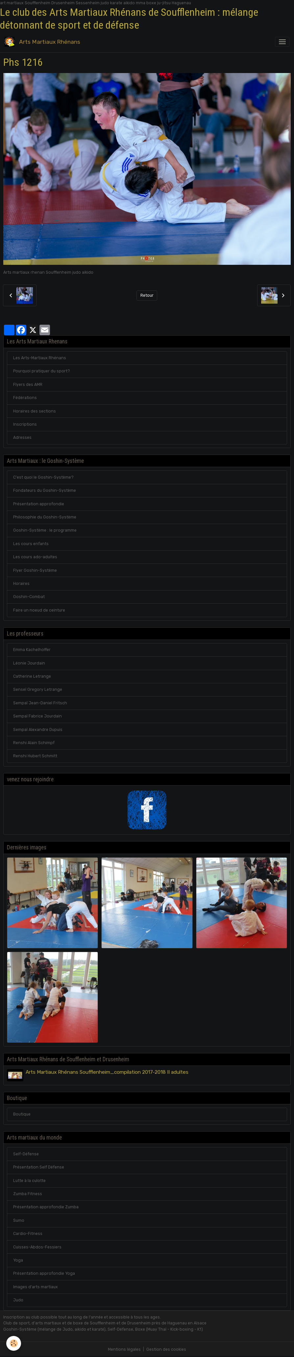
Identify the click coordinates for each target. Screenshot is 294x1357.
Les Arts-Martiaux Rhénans (39, 358)
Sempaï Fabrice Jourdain (37, 716)
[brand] (44, 42)
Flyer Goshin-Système (35, 570)
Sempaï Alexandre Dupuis (37, 729)
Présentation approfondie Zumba (46, 1207)
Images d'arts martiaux (35, 1286)
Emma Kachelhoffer (32, 649)
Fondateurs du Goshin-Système (44, 490)
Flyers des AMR (27, 384)
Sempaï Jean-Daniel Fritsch (40, 703)
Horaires (21, 583)
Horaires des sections (34, 411)
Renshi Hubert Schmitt (35, 756)
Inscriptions (25, 424)
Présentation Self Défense (38, 1167)
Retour (147, 295)
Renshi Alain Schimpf (34, 743)
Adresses (22, 437)
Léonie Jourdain (29, 663)
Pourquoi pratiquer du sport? (41, 371)
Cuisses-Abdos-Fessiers (37, 1246)
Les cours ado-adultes (35, 557)
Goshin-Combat (29, 596)
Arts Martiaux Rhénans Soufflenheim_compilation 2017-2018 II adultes (107, 1072)
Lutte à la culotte (29, 1180)
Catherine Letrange (32, 676)
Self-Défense (26, 1153)
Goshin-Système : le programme (45, 530)
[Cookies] (14, 1343)
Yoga (18, 1260)
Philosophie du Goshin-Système (44, 517)
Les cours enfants (31, 543)
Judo (18, 1300)
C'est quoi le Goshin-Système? (43, 477)
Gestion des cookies (166, 1349)
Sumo (18, 1220)
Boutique (22, 1114)
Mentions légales (124, 1349)
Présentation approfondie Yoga (44, 1273)
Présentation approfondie (38, 504)
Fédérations (25, 397)
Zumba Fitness (27, 1194)
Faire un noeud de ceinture (39, 610)
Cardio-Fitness (27, 1233)
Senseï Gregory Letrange (37, 689)
